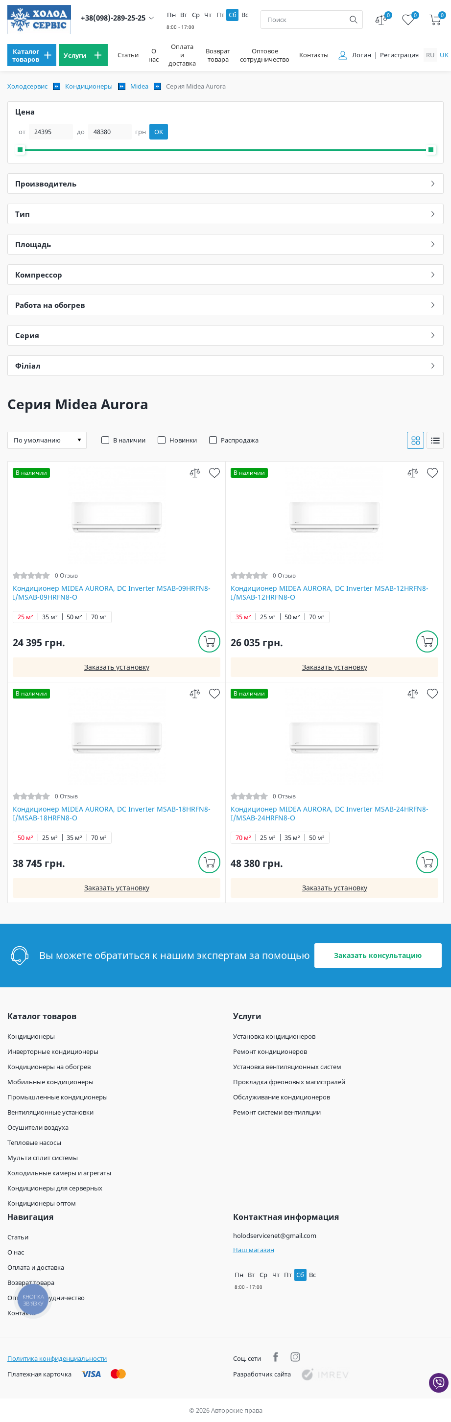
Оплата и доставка (182, 55)
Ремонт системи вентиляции (277, 1112)
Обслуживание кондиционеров (281, 1097)
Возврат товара (218, 55)
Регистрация (399, 55)
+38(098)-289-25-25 (113, 18)
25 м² (25, 617)
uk (444, 54)
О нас (153, 55)
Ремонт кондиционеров (270, 1051)
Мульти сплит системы (42, 1157)
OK (158, 131)
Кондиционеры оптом (41, 1203)
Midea (139, 86)
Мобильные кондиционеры (50, 1081)
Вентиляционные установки (50, 1112)
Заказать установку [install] (116, 667)
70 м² (99, 617)
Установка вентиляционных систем (287, 1066)
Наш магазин (253, 1249)
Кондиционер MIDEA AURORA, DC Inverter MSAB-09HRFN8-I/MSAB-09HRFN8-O (112, 593)
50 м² (74, 617)
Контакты (314, 55)
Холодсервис (27, 86)
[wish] (214, 472)
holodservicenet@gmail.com (274, 1235)
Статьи (128, 55)
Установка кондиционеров (274, 1036)
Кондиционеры (89, 86)
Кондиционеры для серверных (54, 1188)
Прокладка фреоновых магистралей (289, 1081)
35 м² (50, 617)
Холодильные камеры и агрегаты (59, 1172)
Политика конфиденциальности (57, 1358)
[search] (353, 19)
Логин (361, 55)
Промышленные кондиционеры (57, 1097)
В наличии (129, 440)
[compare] (194, 472)
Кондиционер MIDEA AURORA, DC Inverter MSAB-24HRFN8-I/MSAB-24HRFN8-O (329, 813)
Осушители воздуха (38, 1127)
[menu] (31, 55)
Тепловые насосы (34, 1142)
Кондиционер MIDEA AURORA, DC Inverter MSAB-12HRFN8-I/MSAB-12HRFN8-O (329, 593)
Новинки (183, 440)
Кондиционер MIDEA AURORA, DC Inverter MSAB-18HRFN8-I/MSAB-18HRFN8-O (112, 813)
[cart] (435, 19)
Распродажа (240, 440)
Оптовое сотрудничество (264, 55)
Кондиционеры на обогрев (49, 1066)
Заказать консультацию (378, 955)
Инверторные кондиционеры (52, 1051)
